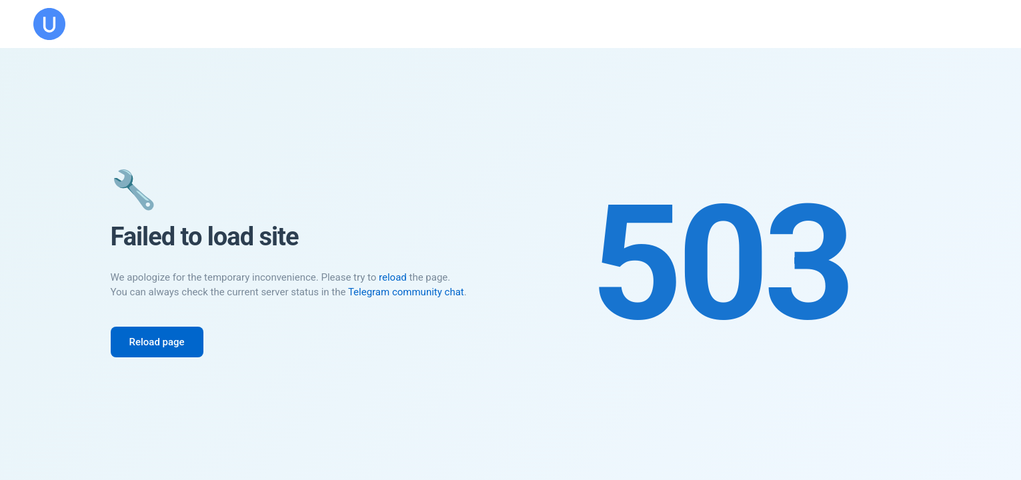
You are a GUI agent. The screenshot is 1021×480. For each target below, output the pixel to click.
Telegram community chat (406, 292)
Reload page (157, 342)
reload (393, 277)
